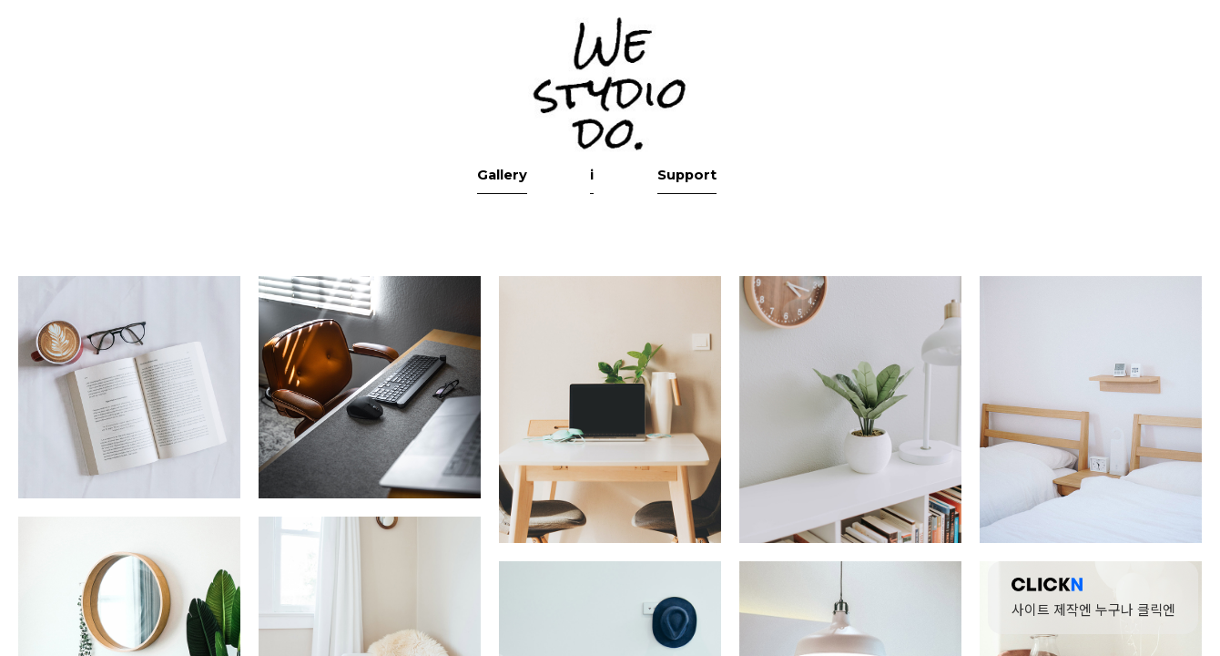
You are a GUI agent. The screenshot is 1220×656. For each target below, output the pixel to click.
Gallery (541, 267)
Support (675, 267)
